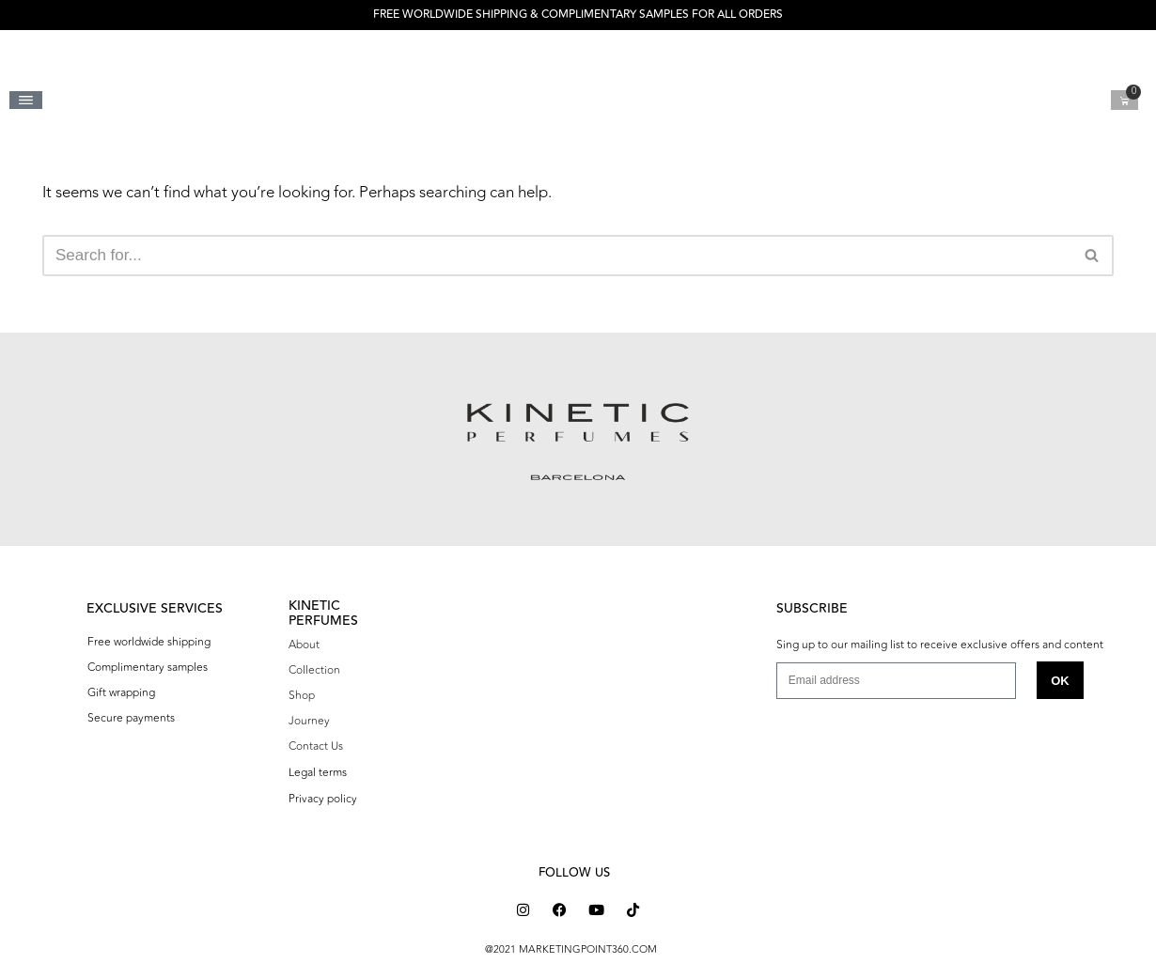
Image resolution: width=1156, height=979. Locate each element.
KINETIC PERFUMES (323, 613)
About (304, 644)
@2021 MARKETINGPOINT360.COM (571, 949)
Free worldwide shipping (149, 641)
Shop (302, 695)
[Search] (556, 255)
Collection (314, 669)
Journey (309, 720)
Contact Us (316, 746)
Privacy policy (323, 798)
